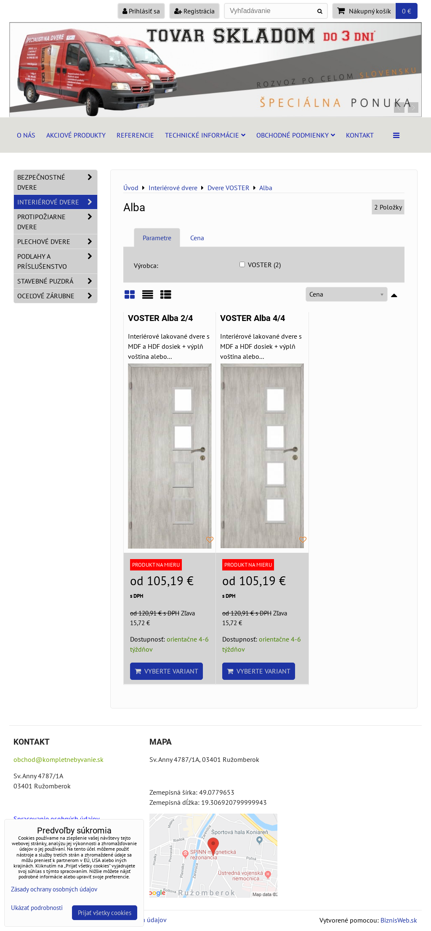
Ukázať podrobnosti (37, 908)
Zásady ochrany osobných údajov (54, 889)
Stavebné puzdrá (57, 281)
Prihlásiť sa (141, 11)
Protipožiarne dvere (57, 222)
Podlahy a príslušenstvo (57, 261)
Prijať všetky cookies (104, 913)
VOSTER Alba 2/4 (160, 318)
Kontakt (360, 135)
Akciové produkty (76, 135)
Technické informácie (205, 135)
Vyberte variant (166, 671)
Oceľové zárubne (57, 296)
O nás (26, 135)
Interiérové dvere (57, 202)
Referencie (135, 135)
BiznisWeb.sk (398, 920)
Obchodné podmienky (295, 135)
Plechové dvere (57, 241)
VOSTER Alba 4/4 (252, 318)
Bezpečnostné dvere (57, 182)
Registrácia (194, 11)
